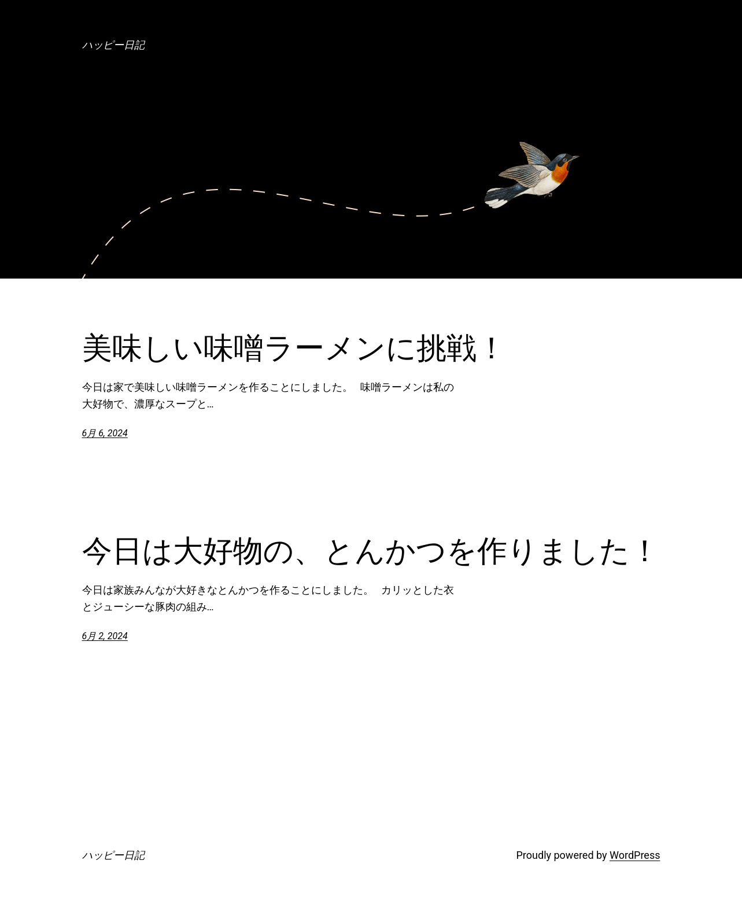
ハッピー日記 (113, 45)
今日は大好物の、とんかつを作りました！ (371, 550)
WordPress (635, 855)
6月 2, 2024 (105, 636)
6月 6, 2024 (105, 433)
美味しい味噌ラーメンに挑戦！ (294, 348)
